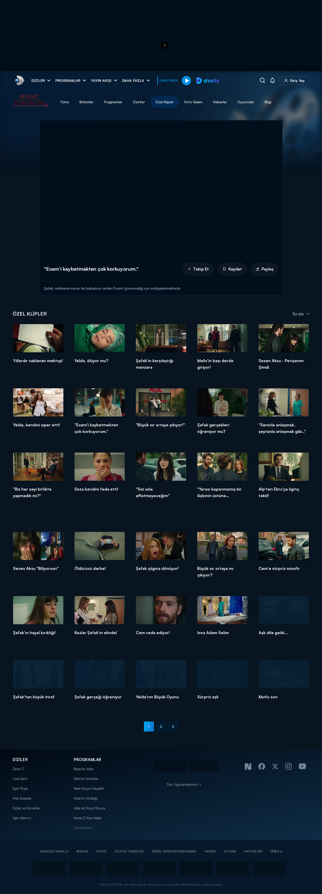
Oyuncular (245, 102)
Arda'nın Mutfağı (85, 798)
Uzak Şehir (20, 779)
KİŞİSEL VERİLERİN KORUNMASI (174, 851)
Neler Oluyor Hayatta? (89, 788)
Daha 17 (18, 769)
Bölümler (86, 102)
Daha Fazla (82, 828)
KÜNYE (101, 851)
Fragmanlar (113, 102)
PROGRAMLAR (87, 759)
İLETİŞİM (230, 851)
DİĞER (274, 851)
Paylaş (264, 268)
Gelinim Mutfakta (86, 779)
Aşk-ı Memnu (22, 818)
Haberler (220, 102)
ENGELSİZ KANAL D (54, 851)
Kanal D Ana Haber (87, 818)
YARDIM (210, 851)
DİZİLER (20, 759)
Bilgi (268, 102)
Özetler (139, 102)
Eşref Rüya (20, 788)
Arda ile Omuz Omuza (89, 808)
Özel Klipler (164, 102)
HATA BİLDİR (253, 851)
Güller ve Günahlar (26, 808)
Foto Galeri (193, 102)
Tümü (64, 102)
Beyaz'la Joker (83, 769)
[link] (19, 80)
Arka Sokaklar (22, 798)
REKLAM (82, 851)
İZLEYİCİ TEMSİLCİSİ (129, 851)
